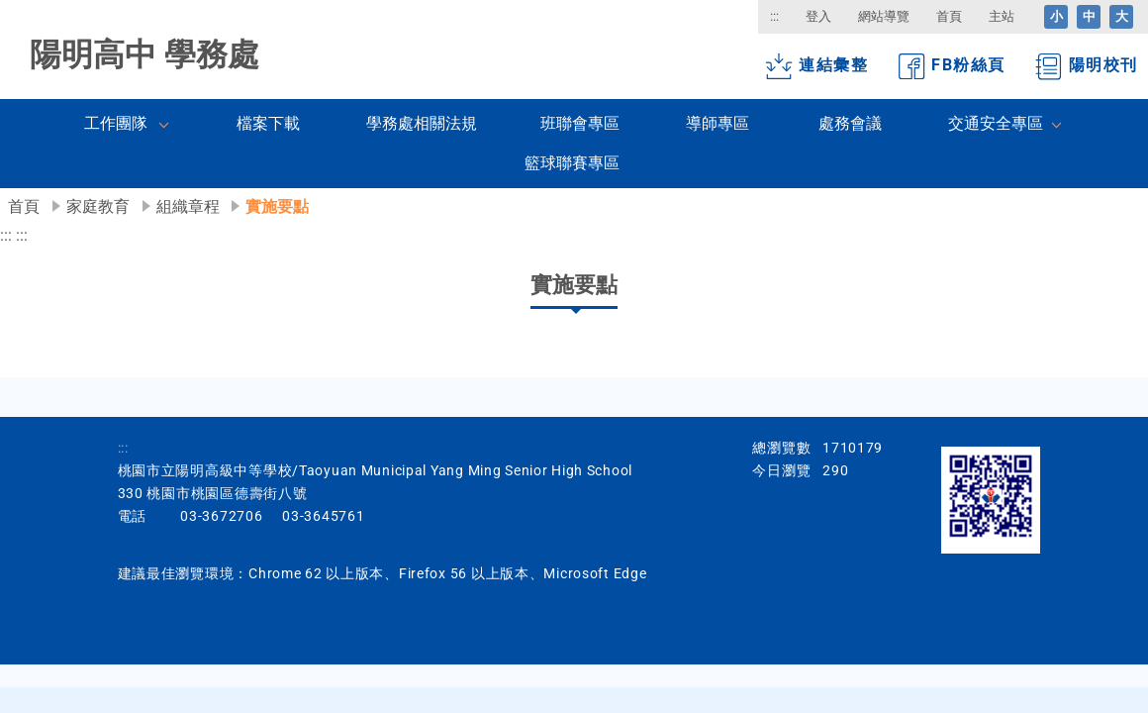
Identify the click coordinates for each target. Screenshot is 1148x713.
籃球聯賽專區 (572, 162)
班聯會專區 (580, 123)
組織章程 (188, 206)
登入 (818, 16)
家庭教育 (98, 206)
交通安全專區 (995, 123)
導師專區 (717, 123)
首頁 (949, 16)
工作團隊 (115, 123)
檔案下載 (268, 123)
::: (774, 16)
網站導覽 (883, 16)
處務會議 (850, 123)
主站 (1001, 16)
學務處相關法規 (421, 123)
